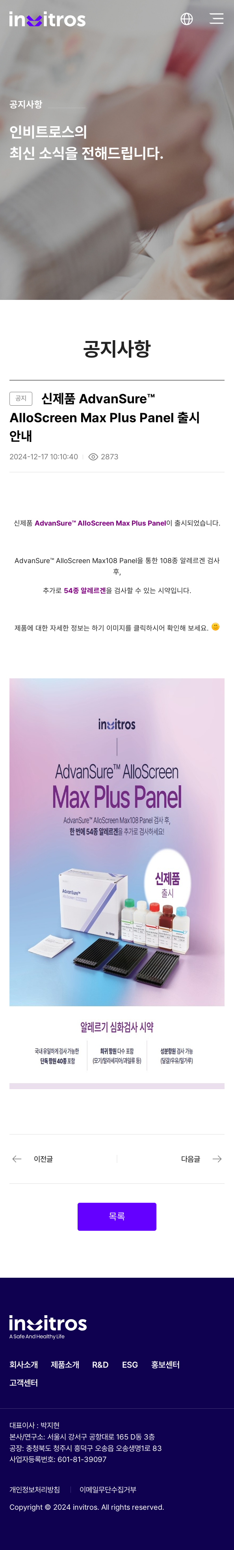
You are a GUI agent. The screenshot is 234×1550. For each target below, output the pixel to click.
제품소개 (65, 1365)
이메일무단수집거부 (108, 1489)
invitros (47, 18)
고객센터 (23, 1383)
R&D (100, 1365)
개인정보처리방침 (34, 1489)
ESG (130, 1365)
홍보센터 (165, 1365)
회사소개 (23, 1365)
